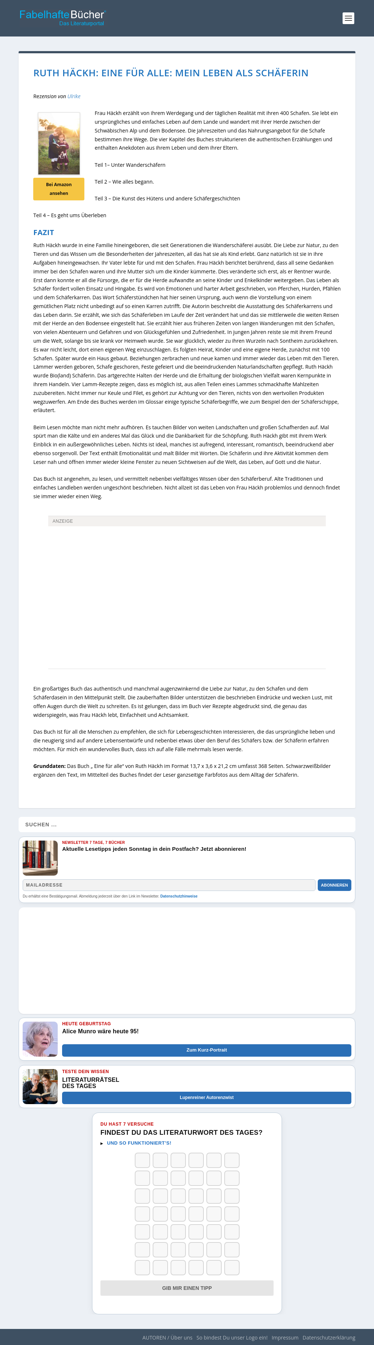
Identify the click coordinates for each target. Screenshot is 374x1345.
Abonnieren (334, 885)
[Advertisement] (187, 584)
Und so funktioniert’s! (139, 1143)
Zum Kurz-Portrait (207, 1050)
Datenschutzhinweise (179, 896)
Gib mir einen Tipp (187, 1288)
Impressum (285, 1337)
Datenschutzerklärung (329, 1337)
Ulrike (74, 96)
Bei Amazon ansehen (59, 188)
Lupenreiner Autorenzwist (207, 1097)
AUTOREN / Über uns (167, 1337)
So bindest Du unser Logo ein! (232, 1337)
